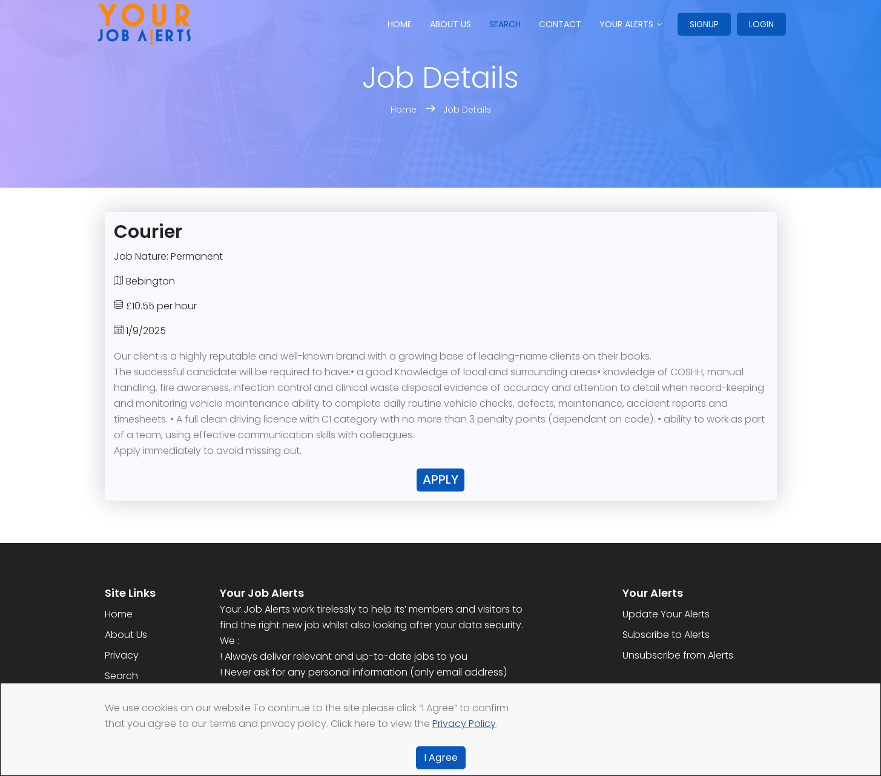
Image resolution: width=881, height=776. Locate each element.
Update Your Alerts (666, 614)
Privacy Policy (464, 724)
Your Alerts (626, 24)
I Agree (441, 757)
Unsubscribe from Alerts (677, 655)
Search (505, 24)
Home (400, 24)
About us (450, 24)
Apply (440, 479)
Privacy (122, 655)
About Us (126, 635)
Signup (704, 24)
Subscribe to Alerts (666, 635)
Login (761, 24)
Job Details (467, 110)
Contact (560, 24)
